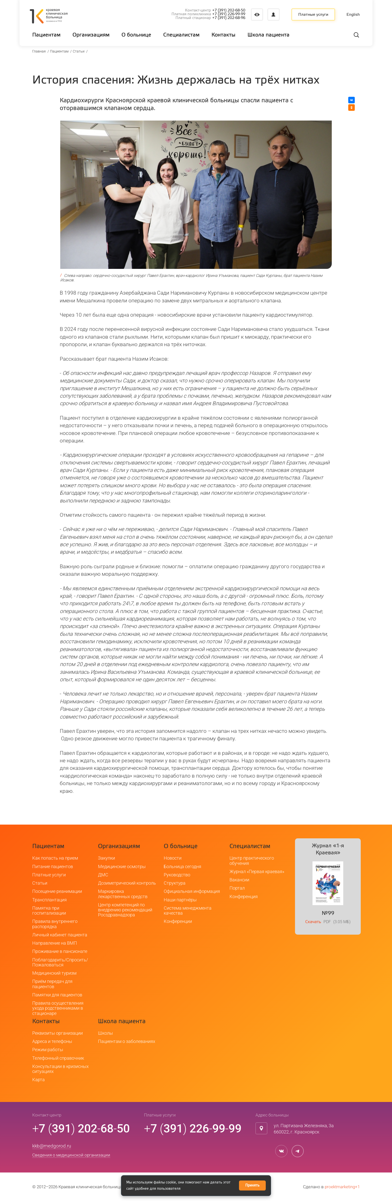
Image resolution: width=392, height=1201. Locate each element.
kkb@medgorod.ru (51, 1146)
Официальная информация (192, 891)
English (353, 15)
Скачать (313, 922)
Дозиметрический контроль (127, 883)
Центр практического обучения (252, 860)
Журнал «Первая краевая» (257, 871)
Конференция (244, 896)
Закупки (106, 858)
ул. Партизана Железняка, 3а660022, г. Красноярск (304, 1129)
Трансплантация (49, 899)
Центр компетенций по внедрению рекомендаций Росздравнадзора (125, 910)
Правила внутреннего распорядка (55, 924)
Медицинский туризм (54, 973)
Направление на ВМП (54, 943)
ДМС (103, 874)
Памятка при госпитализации (49, 910)
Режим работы (47, 1049)
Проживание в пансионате (59, 951)
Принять (252, 1185)
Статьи (78, 51)
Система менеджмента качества (188, 910)
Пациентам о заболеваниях (126, 1041)
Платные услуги (313, 15)
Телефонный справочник (58, 1058)
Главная (39, 51)
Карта (38, 1079)
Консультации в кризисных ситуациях (60, 1069)
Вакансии (239, 879)
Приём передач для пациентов (52, 984)
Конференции (178, 921)
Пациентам (59, 51)
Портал (237, 888)
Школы (105, 1033)
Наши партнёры (180, 899)
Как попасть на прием (55, 858)
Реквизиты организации (57, 1033)
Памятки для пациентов (57, 994)
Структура (175, 883)
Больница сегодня (182, 866)
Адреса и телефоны (52, 1041)
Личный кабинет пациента (59, 934)
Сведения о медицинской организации (71, 1154)
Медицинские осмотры (122, 866)
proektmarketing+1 (342, 1186)
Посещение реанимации (57, 891)
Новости (173, 858)
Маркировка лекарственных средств (123, 894)
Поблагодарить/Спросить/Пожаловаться (60, 962)
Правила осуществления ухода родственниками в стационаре (58, 1008)
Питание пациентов (52, 866)
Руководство (177, 874)
